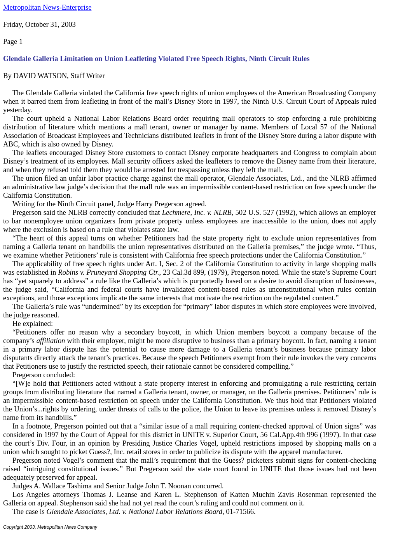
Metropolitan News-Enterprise (47, 7)
